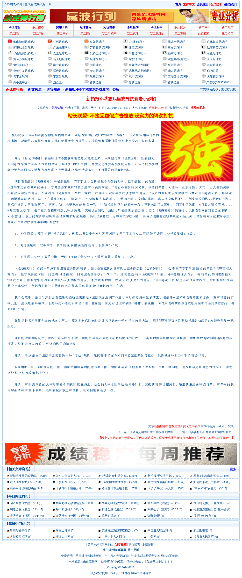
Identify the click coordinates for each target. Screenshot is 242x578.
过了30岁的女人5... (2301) (26, 482)
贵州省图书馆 (18, 530)
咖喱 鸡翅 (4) (156, 515)
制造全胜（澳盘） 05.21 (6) (119, 509)
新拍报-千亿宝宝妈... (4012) (165, 475)
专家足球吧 (96, 70)
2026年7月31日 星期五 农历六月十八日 (29, 4)
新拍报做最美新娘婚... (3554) (166, 482)
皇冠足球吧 (174, 65)
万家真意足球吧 (100, 47)
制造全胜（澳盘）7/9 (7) (163, 503)
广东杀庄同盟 (62, 47)
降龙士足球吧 (176, 41)
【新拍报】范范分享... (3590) (74, 488)
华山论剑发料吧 (23, 53)
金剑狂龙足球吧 (23, 70)
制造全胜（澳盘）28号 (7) (26, 509)
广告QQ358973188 (217, 82)
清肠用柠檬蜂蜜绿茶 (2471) (27, 488)
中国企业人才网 (112, 536)
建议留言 (134, 544)
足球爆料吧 (97, 59)
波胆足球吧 (136, 47)
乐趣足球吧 (136, 53)
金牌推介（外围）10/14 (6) (27, 515)
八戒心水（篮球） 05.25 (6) (165, 509)
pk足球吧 (95, 65)
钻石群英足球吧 (217, 47)
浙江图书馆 (200, 530)
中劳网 (152, 536)
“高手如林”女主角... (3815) (210, 488)
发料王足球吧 (98, 53)
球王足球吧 (96, 76)
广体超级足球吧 (217, 41)
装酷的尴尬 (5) (111, 515)
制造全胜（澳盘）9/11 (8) (26, 503)
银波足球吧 (20, 65)
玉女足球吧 (175, 47)
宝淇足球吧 (60, 76)
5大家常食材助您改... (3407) (119, 475)
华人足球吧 (174, 70)
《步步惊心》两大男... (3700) (166, 488)
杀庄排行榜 (109, 550)
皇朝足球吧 (97, 41)
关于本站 (93, 544)
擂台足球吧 (60, 70)
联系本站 (107, 544)
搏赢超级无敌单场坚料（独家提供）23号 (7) (84, 503)
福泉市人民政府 (203, 536)
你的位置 (95, 82)
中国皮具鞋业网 (158, 530)
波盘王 (57, 82)
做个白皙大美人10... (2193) (73, 475)
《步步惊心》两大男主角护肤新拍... (211, 432)
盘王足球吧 (60, 53)
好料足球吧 (60, 41)
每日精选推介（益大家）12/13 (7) (214, 503)
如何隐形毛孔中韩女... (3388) (211, 482)
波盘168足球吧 (177, 59)
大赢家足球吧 (215, 76)
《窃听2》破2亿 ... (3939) (71, 482)
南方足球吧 (60, 65)
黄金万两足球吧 (23, 59)
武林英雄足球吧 (138, 70)
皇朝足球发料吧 (138, 65)
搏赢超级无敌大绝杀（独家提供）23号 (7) (128, 503)
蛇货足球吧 (136, 59)
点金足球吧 (213, 65)
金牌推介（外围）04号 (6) (72, 515)
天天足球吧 (213, 59)
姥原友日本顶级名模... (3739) (120, 488)
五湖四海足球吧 (177, 76)
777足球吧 (135, 41)
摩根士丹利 (63, 530)
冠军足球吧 (135, 76)
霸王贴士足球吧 (23, 47)
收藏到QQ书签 (179, 107)
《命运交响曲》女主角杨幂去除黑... (152, 432)
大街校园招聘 (18, 536)
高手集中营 (20, 82)
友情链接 (148, 544)
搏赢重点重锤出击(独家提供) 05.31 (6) (217, 509)
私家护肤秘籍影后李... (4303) (211, 475)
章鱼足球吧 (214, 53)
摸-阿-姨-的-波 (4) (204, 515)
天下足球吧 (20, 76)
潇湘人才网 (63, 536)
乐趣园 (122, 550)
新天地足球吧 (61, 59)
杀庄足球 (133, 550)
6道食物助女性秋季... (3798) (119, 482)
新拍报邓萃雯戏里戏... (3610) (28, 475)
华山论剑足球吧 (23, 41)
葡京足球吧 (175, 53)
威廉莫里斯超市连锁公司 (118, 530)
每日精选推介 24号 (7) (70, 509)
